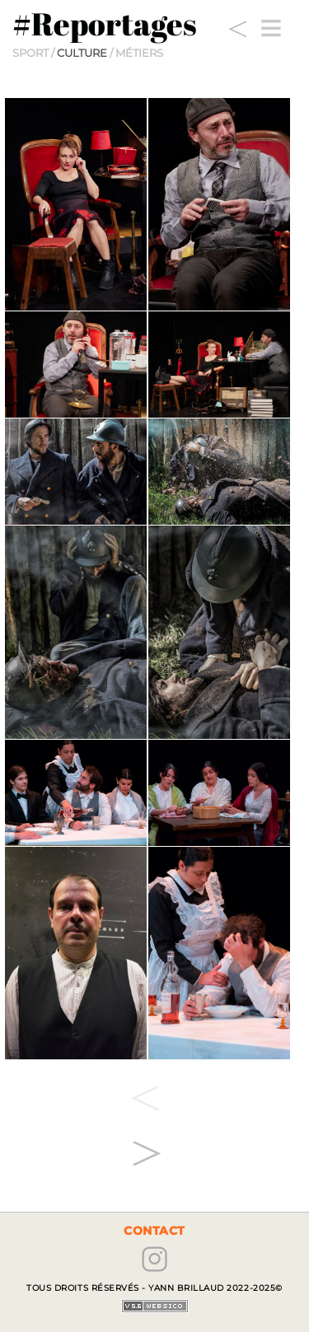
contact (154, 1230)
